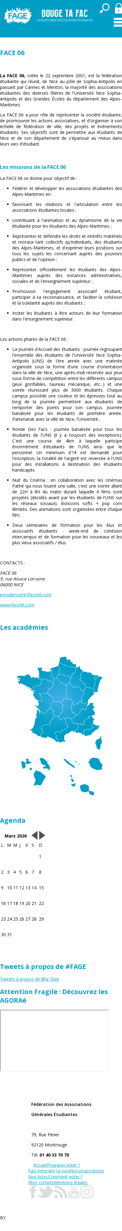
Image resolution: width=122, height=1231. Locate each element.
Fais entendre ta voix (49, 1171)
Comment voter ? (65, 1177)
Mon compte (41, 1182)
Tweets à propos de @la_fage (29, 979)
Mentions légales (71, 1182)
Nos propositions (87, 1171)
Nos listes (38, 1177)
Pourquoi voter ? (63, 1165)
